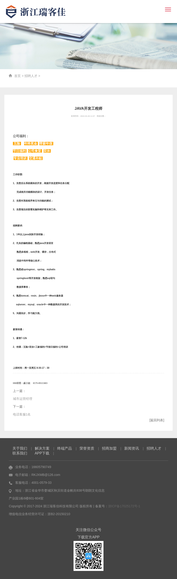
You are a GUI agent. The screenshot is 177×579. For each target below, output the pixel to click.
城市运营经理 (22, 399)
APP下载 (42, 453)
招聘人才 (30, 76)
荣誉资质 (87, 448)
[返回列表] (157, 420)
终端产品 (64, 448)
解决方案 (42, 448)
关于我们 (19, 448)
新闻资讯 (131, 448)
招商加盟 (109, 448)
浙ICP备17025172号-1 (124, 506)
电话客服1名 (22, 414)
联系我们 (19, 453)
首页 (17, 76)
